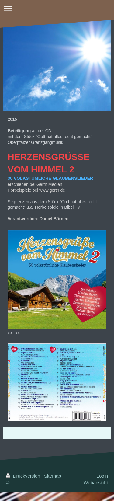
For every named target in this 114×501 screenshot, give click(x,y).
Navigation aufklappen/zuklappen (57, 8)
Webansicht (96, 482)
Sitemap (52, 475)
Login (102, 475)
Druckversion (23, 475)
